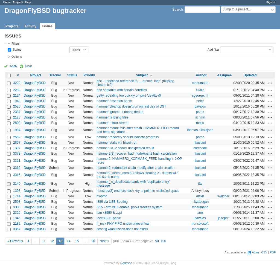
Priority (89, 75)
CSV (264, 252)
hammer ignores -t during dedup (120, 112)
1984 (17, 130)
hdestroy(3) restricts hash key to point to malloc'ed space (138, 191)
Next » (104, 241)
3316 (17, 175)
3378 (17, 153)
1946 (17, 218)
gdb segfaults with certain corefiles (122, 90)
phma (200, 112)
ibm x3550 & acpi (109, 213)
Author (201, 75)
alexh (200, 196)
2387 (17, 112)
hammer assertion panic (114, 101)
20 (93, 241)
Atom (255, 252)
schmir (200, 117)
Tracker (55, 75)
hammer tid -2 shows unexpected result (125, 148)
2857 (17, 142)
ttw (200, 184)
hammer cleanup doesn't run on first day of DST (131, 106)
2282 (17, 90)
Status (16, 49)
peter (200, 101)
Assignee (224, 75)
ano (200, 213)
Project (35, 75)
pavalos (200, 106)
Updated (250, 75)
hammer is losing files (112, 117)
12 (52, 241)
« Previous (15, 241)
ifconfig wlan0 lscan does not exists (122, 229)
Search (177, 9)
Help (28, 2)
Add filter (213, 49)
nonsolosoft (200, 223)
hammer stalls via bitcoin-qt (116, 142)
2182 (17, 223)
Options (16, 56)
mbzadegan (200, 202)
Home (7, 2)
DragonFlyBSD (35, 83)
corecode (200, 148)
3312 (17, 168)
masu (200, 123)
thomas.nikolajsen (200, 130)
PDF (273, 252)
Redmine (126, 263)
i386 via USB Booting (112, 202)
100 (163, 241)
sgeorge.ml (200, 95)
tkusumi (200, 142)
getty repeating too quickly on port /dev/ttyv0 (129, 95)
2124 (17, 95)
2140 (17, 184)
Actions (270, 83)
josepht (223, 218)
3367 (17, 229)
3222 (17, 83)
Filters (15, 43)
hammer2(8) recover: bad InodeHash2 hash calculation (137, 153)
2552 (17, 137)
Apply (13, 66)
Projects (18, 2)
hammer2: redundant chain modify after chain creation (136, 168)
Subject (142, 75)
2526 (17, 106)
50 (157, 241)
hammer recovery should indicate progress (128, 137)
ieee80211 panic (109, 218)
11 (43, 241)
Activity (30, 26)
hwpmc (102, 196)
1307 (17, 148)
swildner (223, 196)
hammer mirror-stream (113, 123)
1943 (17, 101)
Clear (28, 66)
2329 (17, 213)
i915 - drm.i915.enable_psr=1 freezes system (129, 207)
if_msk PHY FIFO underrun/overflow (123, 223)
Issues (47, 26)
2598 (17, 202)
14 (68, 241)
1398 (17, 191)
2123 (17, 117)
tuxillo (200, 90)
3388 (17, 207)
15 (77, 241)
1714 (17, 196)
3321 (17, 161)
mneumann (200, 83)
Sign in (270, 2)
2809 (17, 123)
